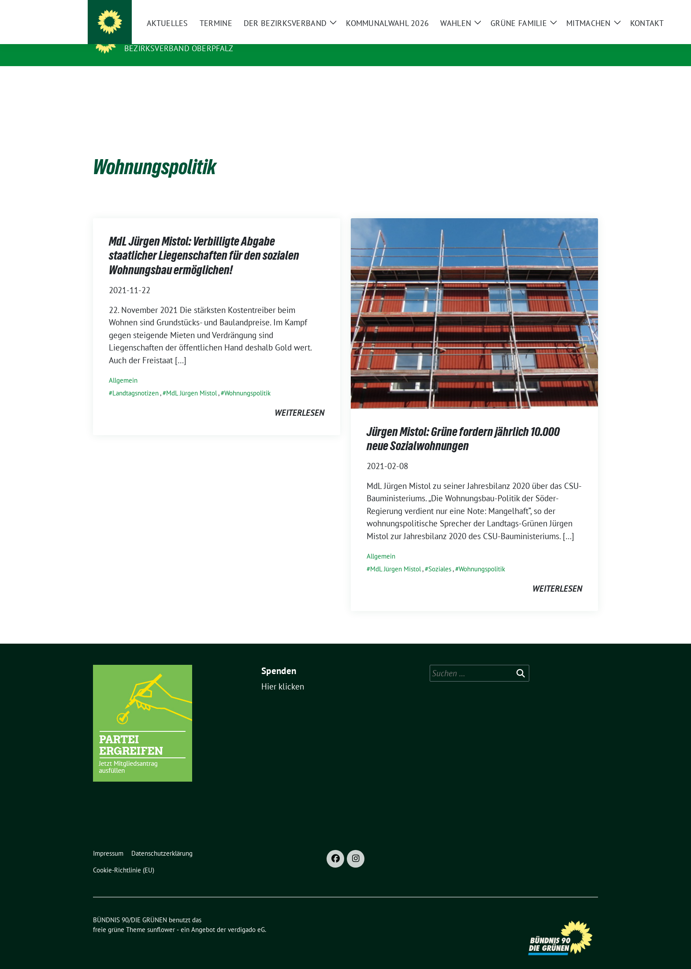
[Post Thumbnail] (474, 299)
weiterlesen (299, 399)
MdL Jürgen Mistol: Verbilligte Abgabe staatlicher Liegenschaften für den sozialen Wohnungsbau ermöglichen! (204, 241)
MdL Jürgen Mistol (191, 379)
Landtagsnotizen (135, 379)
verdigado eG (246, 916)
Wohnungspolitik (247, 379)
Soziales (439, 555)
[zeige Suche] (582, 8)
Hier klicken (282, 672)
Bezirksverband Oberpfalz (178, 48)
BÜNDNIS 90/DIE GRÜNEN (178, 35)
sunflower (161, 916)
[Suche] (570, 8)
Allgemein (123, 366)
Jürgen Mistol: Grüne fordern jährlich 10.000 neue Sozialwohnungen (463, 425)
